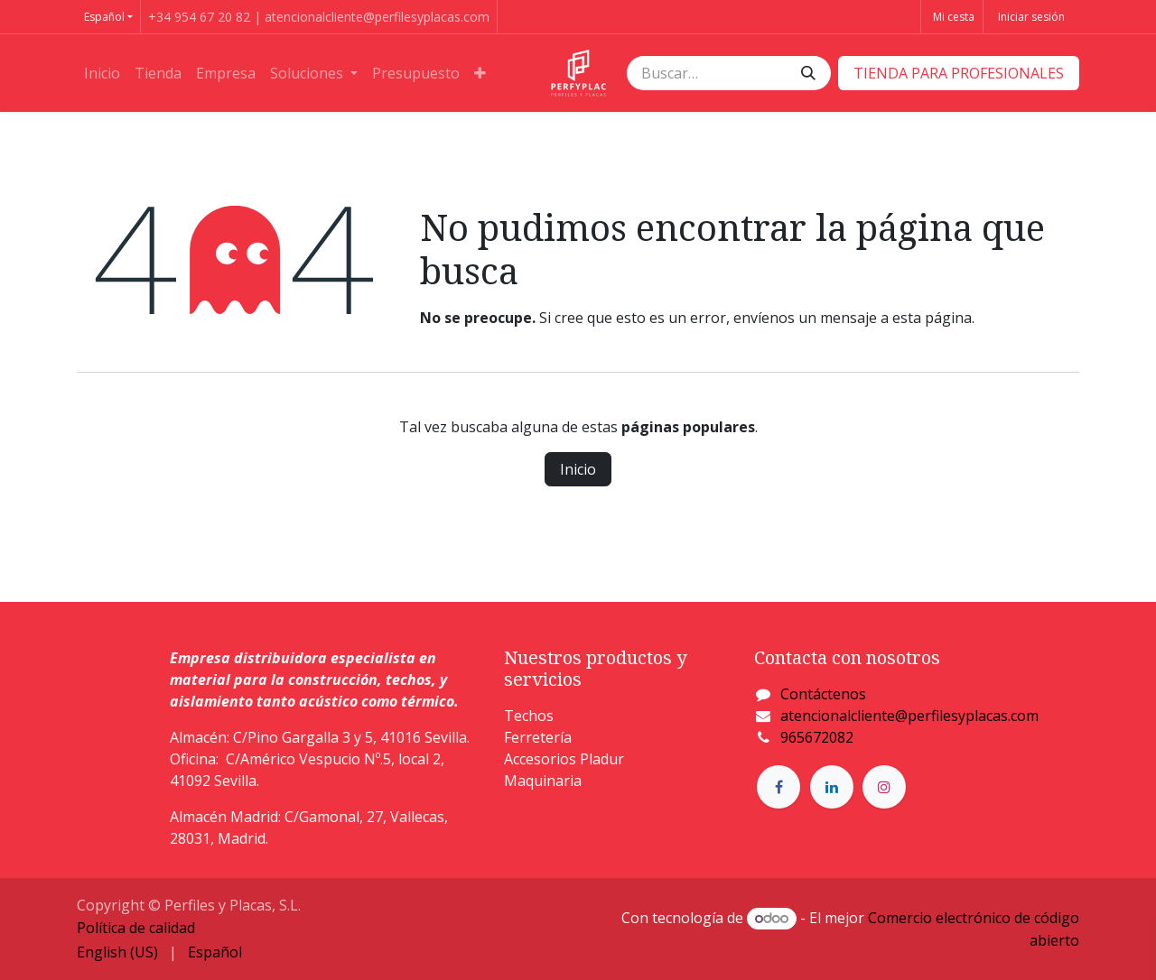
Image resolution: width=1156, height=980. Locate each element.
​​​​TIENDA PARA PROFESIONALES (958, 73)
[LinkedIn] (831, 787)
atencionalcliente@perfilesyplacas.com (909, 716)
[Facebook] (778, 787)
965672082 (816, 737)
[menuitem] (102, 73)
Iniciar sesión (1031, 16)
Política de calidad (136, 928)
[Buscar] (808, 73)
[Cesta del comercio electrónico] (952, 16)
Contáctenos (823, 694)
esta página (932, 318)
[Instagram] (884, 787)
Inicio (578, 469)
